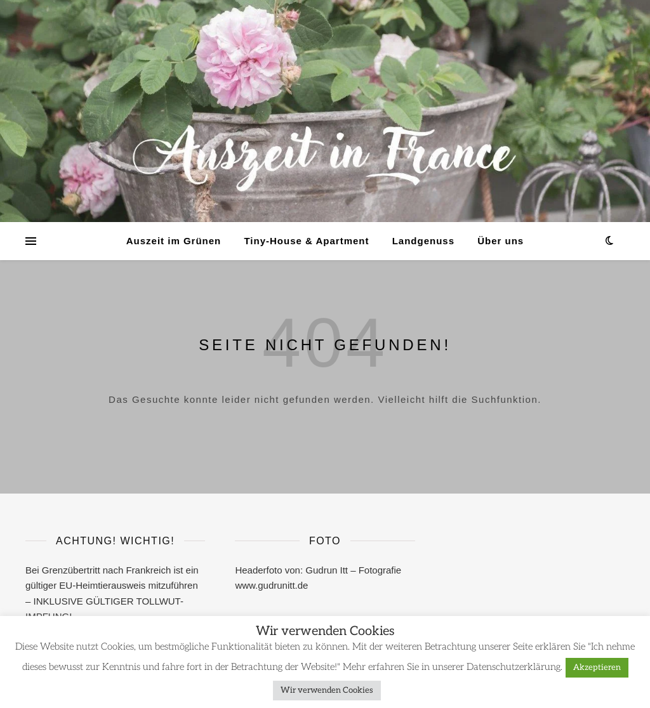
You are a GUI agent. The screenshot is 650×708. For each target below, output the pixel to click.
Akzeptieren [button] (597, 667)
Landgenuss (423, 240)
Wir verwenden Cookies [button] (327, 690)
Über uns (500, 240)
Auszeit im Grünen (174, 240)
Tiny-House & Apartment (306, 240)
